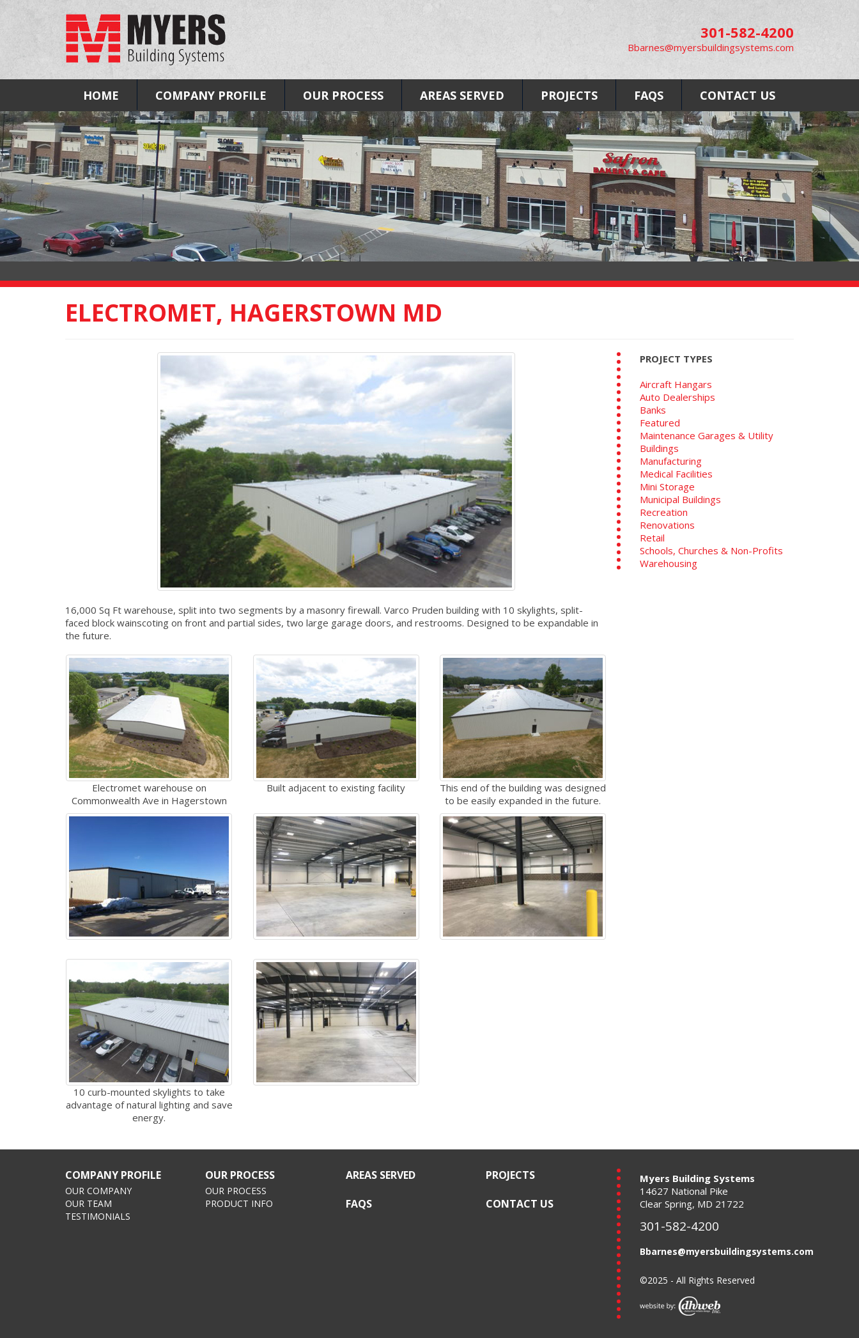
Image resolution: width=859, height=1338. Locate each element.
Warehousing (668, 563)
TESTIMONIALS (97, 1216)
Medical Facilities (676, 473)
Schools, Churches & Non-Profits (711, 550)
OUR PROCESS (343, 95)
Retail (652, 537)
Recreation (664, 512)
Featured (660, 422)
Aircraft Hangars (676, 384)
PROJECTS (569, 95)
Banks (653, 409)
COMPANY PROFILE (211, 95)
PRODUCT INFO (239, 1203)
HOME (101, 95)
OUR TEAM (88, 1203)
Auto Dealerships (677, 397)
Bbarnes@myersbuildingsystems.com (711, 47)
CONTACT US (737, 95)
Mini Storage (667, 486)
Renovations (667, 524)
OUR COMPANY (98, 1191)
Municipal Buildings (680, 499)
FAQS (648, 95)
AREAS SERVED (462, 95)
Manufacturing (671, 461)
